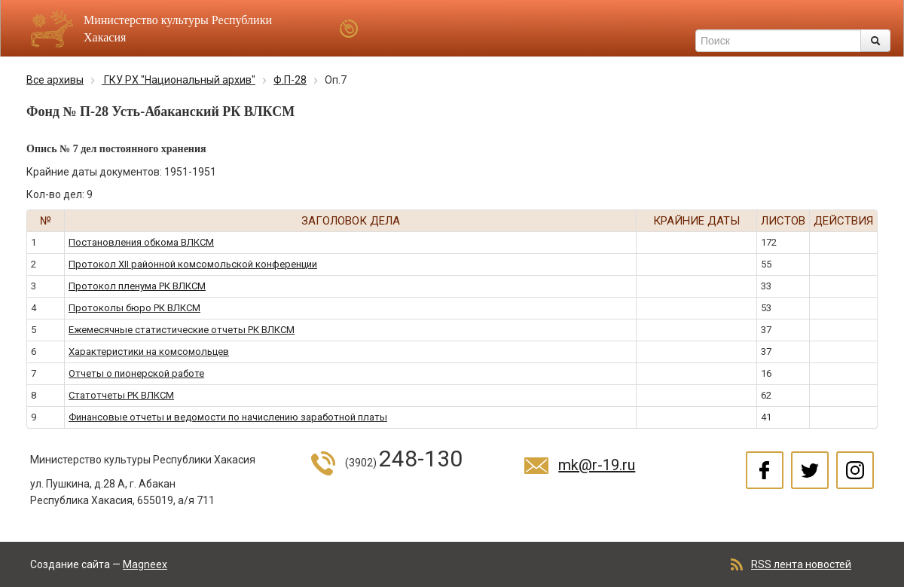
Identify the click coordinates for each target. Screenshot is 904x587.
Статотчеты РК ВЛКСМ (121, 395)
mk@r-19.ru (596, 465)
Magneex (145, 564)
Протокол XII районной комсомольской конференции (193, 264)
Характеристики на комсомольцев (149, 351)
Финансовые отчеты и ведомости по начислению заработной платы (228, 417)
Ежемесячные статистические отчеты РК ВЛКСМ (182, 329)
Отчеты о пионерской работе (136, 373)
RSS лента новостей (801, 564)
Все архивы (55, 80)
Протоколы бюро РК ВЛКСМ (134, 307)
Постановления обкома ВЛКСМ (141, 242)
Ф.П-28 (290, 80)
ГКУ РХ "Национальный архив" (178, 80)
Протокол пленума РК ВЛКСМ (137, 286)
